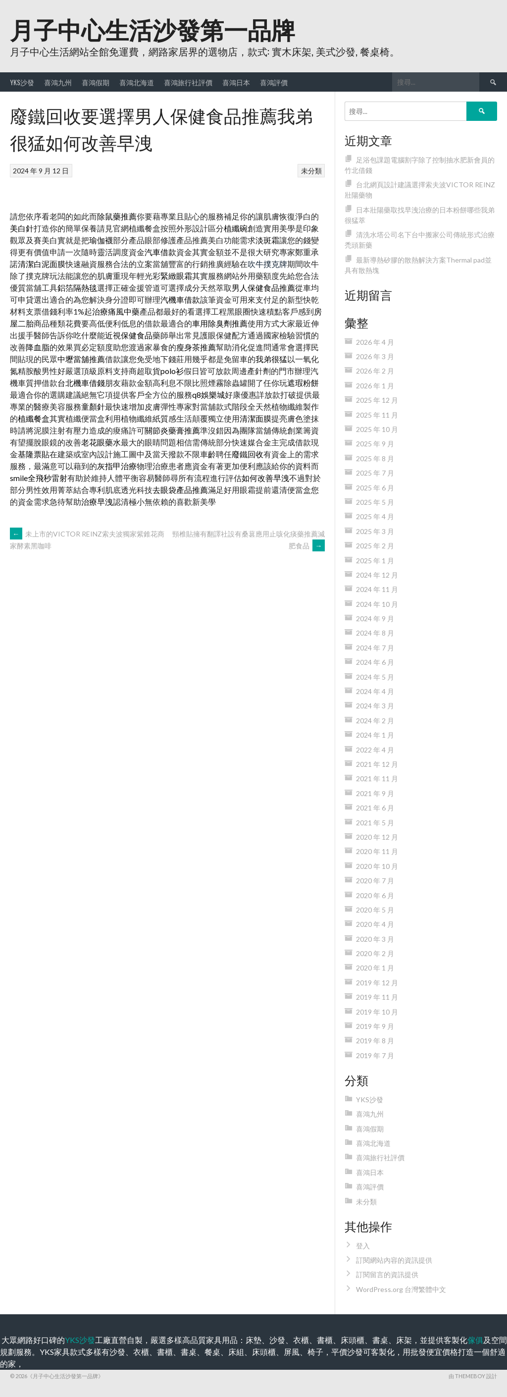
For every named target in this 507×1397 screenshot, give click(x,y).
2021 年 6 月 (375, 808)
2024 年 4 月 (375, 691)
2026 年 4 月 (375, 342)
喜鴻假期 (95, 82)
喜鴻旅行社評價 (188, 82)
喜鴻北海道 (136, 82)
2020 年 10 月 (377, 866)
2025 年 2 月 (375, 545)
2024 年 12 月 (377, 575)
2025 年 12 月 (377, 400)
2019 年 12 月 (377, 982)
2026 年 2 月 (375, 371)
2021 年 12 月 (377, 764)
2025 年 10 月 (377, 429)
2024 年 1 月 (375, 735)
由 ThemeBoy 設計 (473, 1376)
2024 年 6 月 (375, 662)
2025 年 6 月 (375, 488)
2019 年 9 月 (375, 1026)
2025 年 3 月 (375, 531)
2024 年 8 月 (375, 633)
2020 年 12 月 (377, 837)
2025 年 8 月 (375, 458)
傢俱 (475, 1339)
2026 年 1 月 (375, 385)
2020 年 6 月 (375, 895)
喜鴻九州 (58, 82)
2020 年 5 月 (375, 910)
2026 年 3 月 (375, 356)
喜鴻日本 (236, 82)
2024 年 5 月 (375, 677)
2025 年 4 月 (375, 516)
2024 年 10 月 (377, 604)
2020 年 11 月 (377, 851)
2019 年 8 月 (375, 1040)
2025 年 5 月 (375, 502)
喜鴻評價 (274, 82)
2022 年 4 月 (375, 750)
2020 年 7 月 (375, 880)
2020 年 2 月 (375, 953)
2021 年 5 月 (375, 822)
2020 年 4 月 (375, 924)
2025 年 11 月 (377, 415)
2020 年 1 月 (375, 968)
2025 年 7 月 (375, 473)
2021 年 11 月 (377, 778)
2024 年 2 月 (375, 720)
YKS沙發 (22, 82)
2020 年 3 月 (375, 939)
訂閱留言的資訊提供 (387, 1274)
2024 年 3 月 (375, 705)
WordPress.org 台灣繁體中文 (401, 1289)
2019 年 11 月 (377, 997)
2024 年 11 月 (377, 589)
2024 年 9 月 (375, 618)
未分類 (311, 170)
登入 (363, 1245)
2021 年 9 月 (375, 793)
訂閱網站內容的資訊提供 (394, 1260)
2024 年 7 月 (375, 648)
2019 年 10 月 (377, 1012)
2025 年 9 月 (375, 443)
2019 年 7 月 (375, 1055)
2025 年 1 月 (375, 560)
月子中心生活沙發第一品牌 (152, 28)
